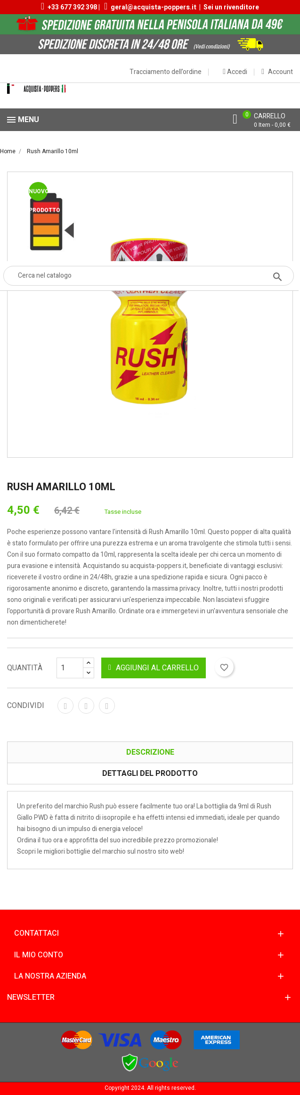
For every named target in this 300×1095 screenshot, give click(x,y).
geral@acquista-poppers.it (153, 7)
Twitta (86, 706)
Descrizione (150, 752)
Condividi (65, 706)
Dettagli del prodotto (150, 773)
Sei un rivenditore (231, 7)
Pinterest (107, 706)
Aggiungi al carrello (153, 668)
